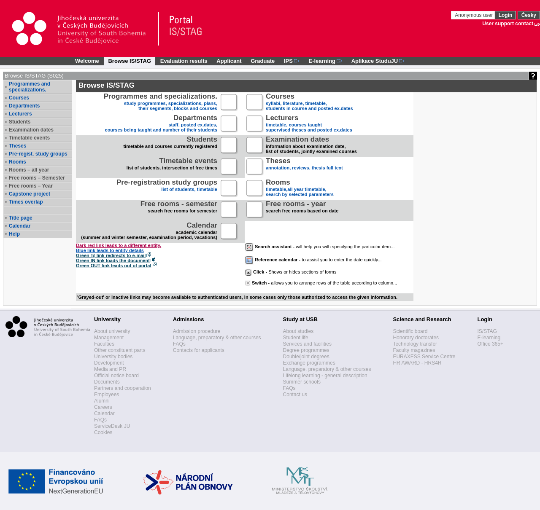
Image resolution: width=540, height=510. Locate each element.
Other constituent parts (119, 350)
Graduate (263, 61)
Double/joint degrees (306, 357)
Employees (106, 394)
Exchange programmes (309, 363)
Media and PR (110, 369)
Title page (20, 218)
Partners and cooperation (122, 388)
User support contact (507, 24)
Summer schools (302, 382)
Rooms (17, 162)
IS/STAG (487, 331)
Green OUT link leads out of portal (113, 265)
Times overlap (26, 202)
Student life (295, 338)
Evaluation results (184, 61)
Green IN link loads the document (113, 260)
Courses (19, 98)
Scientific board (410, 331)
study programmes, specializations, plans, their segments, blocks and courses (160, 102)
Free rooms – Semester (37, 178)
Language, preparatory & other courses (217, 338)
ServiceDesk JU (112, 426)
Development (109, 363)
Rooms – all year (29, 170)
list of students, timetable (166, 188)
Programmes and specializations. (29, 87)
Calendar (19, 226)
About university (112, 331)
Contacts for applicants (198, 350)
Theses (17, 146)
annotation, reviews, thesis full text (304, 167)
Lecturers (20, 114)
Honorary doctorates (416, 338)
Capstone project (29, 194)
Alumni (102, 401)
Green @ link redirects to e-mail (111, 255)
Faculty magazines (414, 350)
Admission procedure (197, 331)
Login (506, 15)
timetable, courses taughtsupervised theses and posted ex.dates (309, 124)
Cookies (103, 432)
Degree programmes (306, 350)
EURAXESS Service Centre (424, 357)
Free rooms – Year (31, 186)
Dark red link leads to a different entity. (118, 245)
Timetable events (29, 138)
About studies (298, 331)
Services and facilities (307, 344)
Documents (107, 382)
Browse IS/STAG (129, 61)
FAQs (100, 420)
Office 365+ (490, 344)
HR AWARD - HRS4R (417, 363)
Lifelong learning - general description (325, 375)
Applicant (228, 61)
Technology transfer (415, 344)
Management (109, 338)
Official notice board (116, 375)
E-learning (488, 338)
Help (14, 234)
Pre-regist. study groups (38, 154)
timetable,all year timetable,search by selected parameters (300, 188)
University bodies (113, 357)
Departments (24, 106)
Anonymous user (474, 15)
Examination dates (31, 130)
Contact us (295, 394)
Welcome (87, 61)
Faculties (104, 344)
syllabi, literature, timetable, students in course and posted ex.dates (309, 102)
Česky (528, 15)
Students (19, 122)
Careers (103, 407)
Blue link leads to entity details (110, 250)
